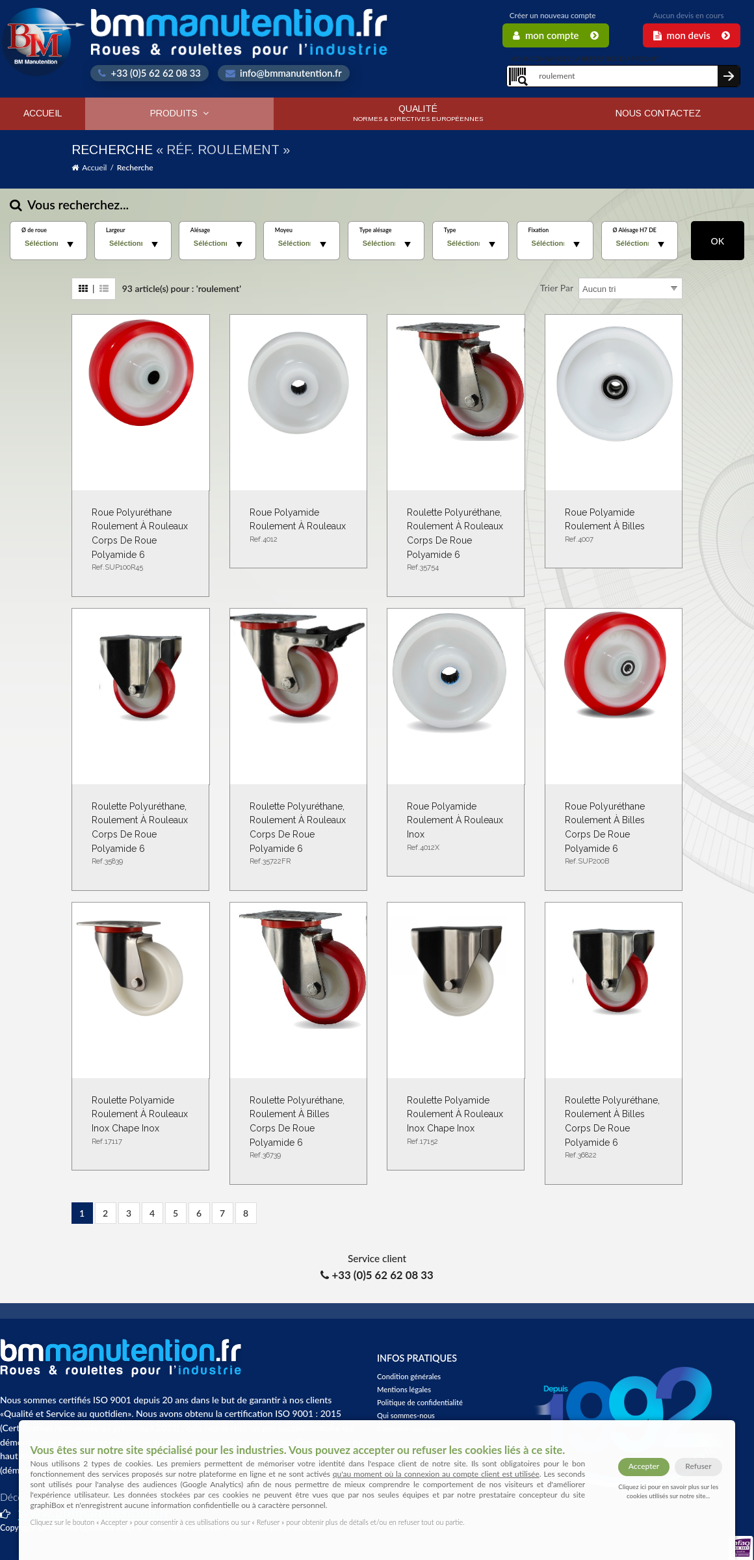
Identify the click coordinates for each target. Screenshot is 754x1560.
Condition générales (409, 1376)
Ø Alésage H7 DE (634, 230)
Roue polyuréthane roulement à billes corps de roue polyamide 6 (613, 834)
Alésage (200, 230)
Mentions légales (404, 1389)
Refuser (698, 1466)
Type (450, 230)
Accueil (42, 113)
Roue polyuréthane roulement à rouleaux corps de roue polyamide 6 (140, 540)
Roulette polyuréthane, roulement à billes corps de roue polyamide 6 (298, 1128)
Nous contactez (658, 113)
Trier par (556, 287)
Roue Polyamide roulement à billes (613, 526)
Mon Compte (555, 35)
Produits (179, 113)
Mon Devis (691, 35)
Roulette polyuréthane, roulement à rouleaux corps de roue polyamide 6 (455, 540)
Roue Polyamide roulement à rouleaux (298, 526)
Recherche (135, 167)
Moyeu (283, 230)
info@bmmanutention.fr (284, 73)
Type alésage (375, 230)
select (70, 244)
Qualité (418, 112)
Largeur (115, 230)
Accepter (644, 1466)
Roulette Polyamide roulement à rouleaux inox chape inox (140, 1121)
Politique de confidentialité (420, 1402)
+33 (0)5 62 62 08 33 (149, 73)
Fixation (538, 230)
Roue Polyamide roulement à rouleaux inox (455, 827)
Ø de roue (34, 230)
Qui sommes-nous (406, 1415)
